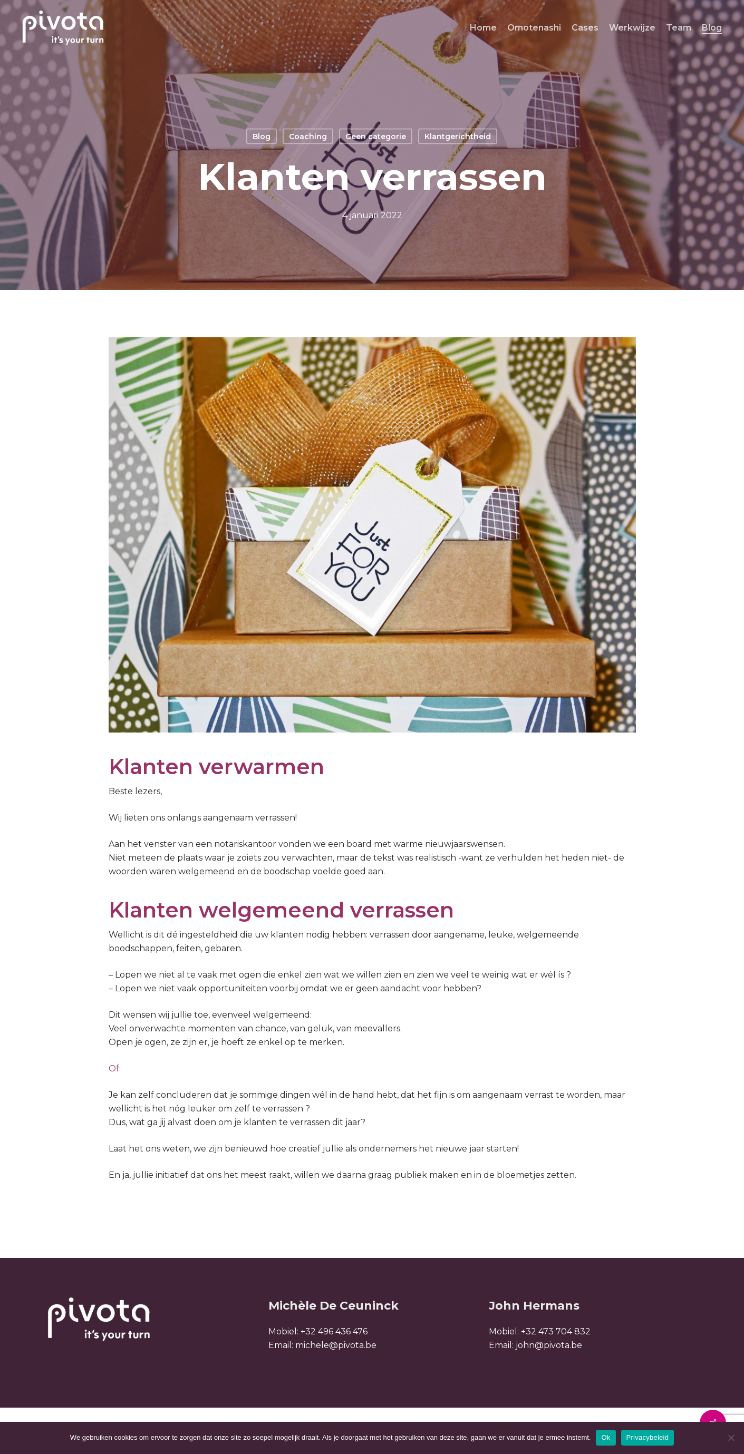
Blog (261, 136)
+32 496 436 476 (334, 1331)
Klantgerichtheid (457, 136)
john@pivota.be (549, 1345)
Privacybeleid (647, 1437)
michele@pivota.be (335, 1345)
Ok (605, 1437)
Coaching (308, 136)
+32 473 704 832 (556, 1331)
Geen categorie (375, 136)
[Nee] (731, 1437)
